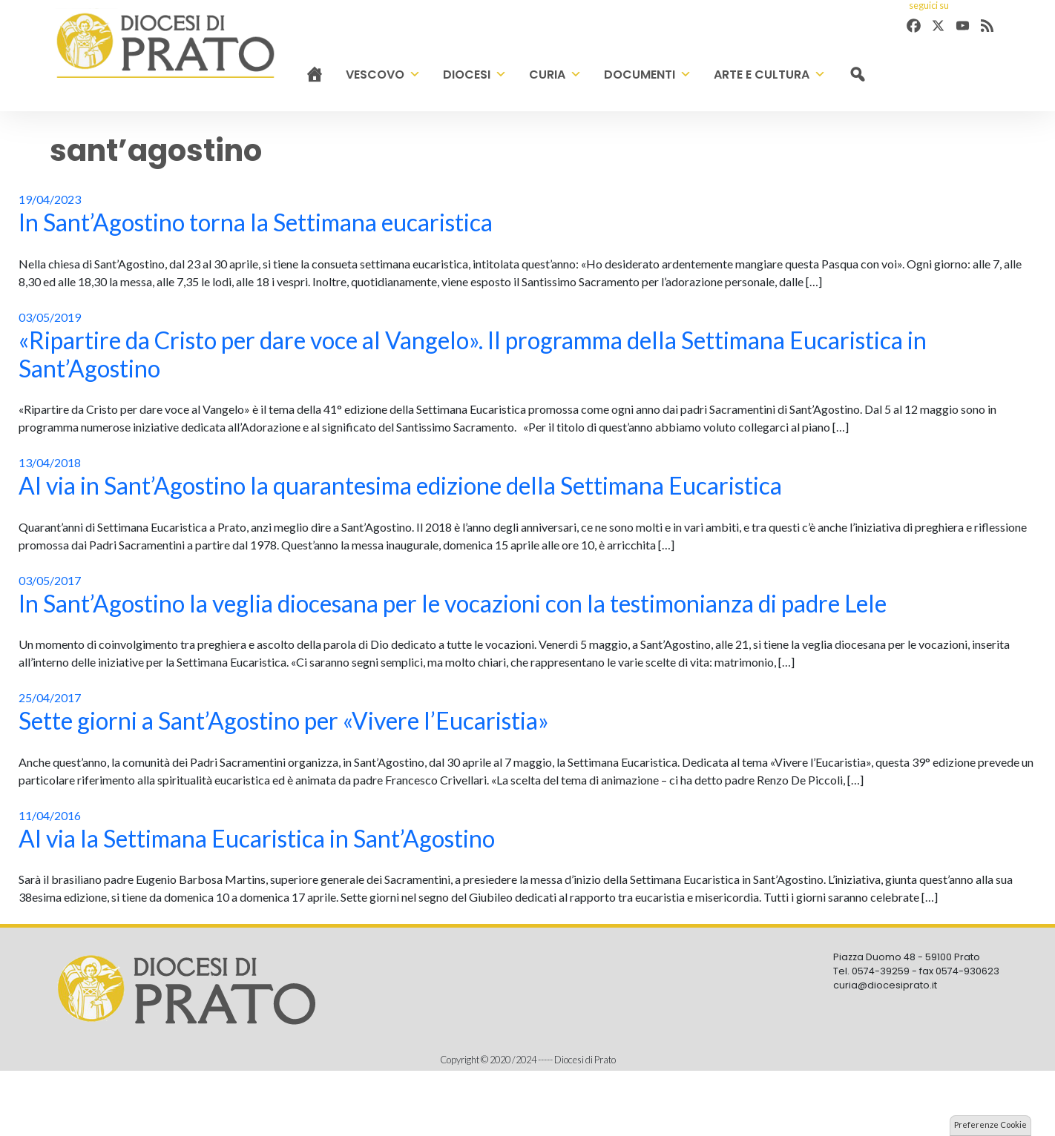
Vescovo (383, 74)
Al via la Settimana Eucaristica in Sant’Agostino (257, 838)
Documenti (647, 74)
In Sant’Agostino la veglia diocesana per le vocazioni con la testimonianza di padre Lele (453, 603)
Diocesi (475, 74)
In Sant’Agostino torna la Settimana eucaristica (256, 222)
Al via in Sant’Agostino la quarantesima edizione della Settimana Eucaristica (400, 485)
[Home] (314, 74)
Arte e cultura (770, 74)
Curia (555, 74)
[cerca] (857, 74)
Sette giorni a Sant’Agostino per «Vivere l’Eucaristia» (284, 720)
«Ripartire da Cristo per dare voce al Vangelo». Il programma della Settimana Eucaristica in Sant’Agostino (473, 354)
